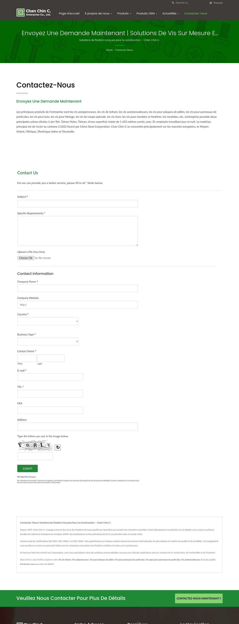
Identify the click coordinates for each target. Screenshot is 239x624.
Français (218, 2)
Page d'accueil (69, 13)
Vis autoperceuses (80, 559)
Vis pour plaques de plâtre (102, 559)
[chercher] (173, 2)
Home (109, 49)
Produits (124, 13)
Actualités (171, 13)
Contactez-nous (195, 13)
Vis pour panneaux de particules (130, 559)
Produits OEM (146, 13)
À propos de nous (98, 13)
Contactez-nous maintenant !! (199, 598)
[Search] (191, 2)
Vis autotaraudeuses (190, 559)
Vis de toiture (65, 559)
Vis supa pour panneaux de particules (163, 559)
